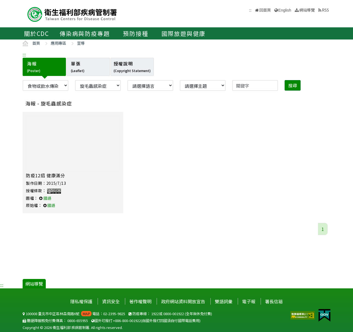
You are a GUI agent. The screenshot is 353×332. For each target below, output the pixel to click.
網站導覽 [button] (307, 10)
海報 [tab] (33, 66)
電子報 (248, 301)
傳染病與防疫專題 (85, 33)
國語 (47, 198)
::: (24, 54)
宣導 (81, 43)
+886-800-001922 (127, 320)
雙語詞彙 (223, 301)
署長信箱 (274, 301)
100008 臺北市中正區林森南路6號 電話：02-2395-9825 (74, 313)
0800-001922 (173, 313)
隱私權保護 (81, 301)
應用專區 (58, 43)
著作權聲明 (140, 301)
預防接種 (135, 33)
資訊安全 (111, 301)
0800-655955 (77, 320)
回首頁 (265, 10)
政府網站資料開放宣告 (183, 301)
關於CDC (36, 33)
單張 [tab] (77, 66)
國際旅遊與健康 (184, 33)
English (284, 10)
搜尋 (292, 85)
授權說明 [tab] (132, 66)
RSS (325, 10)
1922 (155, 313)
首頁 (36, 43)
